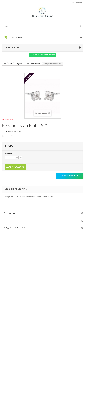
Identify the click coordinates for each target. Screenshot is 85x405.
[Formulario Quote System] (42, 311)
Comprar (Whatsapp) (69, 176)
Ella (11, 64)
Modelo (5, 132)
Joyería (19, 64)
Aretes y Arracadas (33, 64)
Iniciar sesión (76, 2)
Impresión (10, 136)
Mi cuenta (7, 220)
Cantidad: (8, 154)
